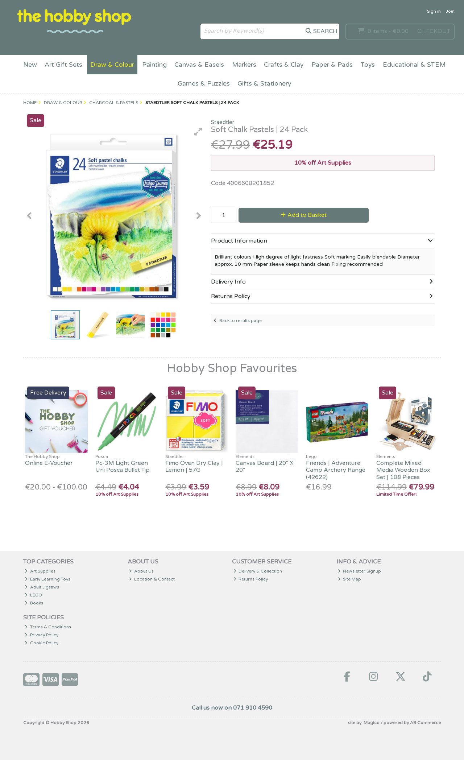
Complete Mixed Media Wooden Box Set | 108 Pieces (403, 469)
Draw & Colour (112, 65)
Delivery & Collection (257, 571)
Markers (244, 65)
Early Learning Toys (47, 579)
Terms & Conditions (48, 626)
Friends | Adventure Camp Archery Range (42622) (335, 469)
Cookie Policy (41, 642)
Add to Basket (304, 215)
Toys (367, 65)
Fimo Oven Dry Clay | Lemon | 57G (194, 466)
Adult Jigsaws (42, 587)
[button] (198, 131)
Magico (372, 722)
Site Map (349, 579)
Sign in (434, 11)
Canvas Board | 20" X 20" (265, 466)
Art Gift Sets (63, 65)
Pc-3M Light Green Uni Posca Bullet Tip (122, 466)
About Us (141, 571)
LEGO (33, 595)
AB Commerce (425, 722)
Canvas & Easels (199, 65)
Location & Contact (152, 579)
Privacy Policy (41, 634)
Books (34, 603)
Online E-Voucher (49, 463)
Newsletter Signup (359, 571)
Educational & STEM (414, 65)
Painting (154, 65)
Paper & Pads (332, 65)
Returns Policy (250, 579)
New (30, 65)
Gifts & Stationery (264, 83)
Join (450, 11)
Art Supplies (40, 571)
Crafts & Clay (283, 65)
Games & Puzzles (204, 83)
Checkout (433, 31)
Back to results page (240, 320)
